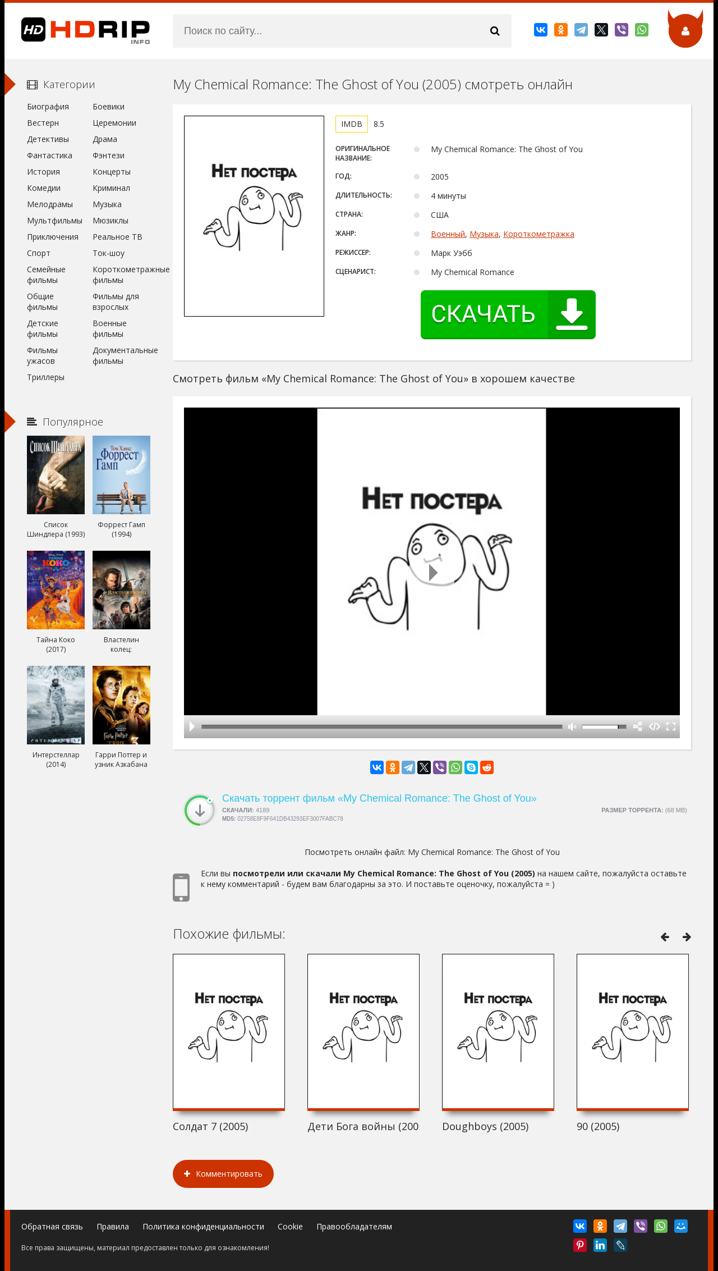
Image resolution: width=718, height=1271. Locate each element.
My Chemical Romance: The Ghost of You (484, 852)
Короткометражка (538, 233)
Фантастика (49, 155)
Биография (48, 106)
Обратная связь (52, 1226)
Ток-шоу (109, 253)
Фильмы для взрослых (116, 301)
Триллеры (46, 377)
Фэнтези (109, 155)
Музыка (484, 233)
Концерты (112, 171)
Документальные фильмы (121, 355)
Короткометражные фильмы (121, 274)
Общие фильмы (42, 301)
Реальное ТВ (117, 236)
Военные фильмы (110, 328)
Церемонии (114, 122)
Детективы (48, 139)
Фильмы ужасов (42, 355)
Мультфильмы (54, 220)
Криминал (111, 187)
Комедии (44, 187)
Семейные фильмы (46, 274)
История (43, 171)
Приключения (53, 236)
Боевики (109, 106)
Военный (448, 233)
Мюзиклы (110, 220)
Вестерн (43, 122)
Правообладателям (354, 1226)
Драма (105, 139)
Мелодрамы (50, 204)
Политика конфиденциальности (203, 1226)
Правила (112, 1226)
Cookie (290, 1226)
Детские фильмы (42, 328)
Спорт (38, 253)
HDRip (77, 31)
